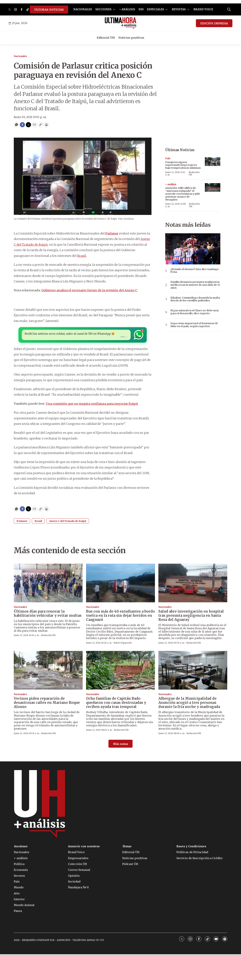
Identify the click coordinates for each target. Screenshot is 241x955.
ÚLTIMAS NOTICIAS (49, 9)
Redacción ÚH (194, 173)
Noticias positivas (131, 37)
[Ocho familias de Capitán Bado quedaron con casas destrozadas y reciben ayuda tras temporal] (120, 671)
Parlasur (22, 521)
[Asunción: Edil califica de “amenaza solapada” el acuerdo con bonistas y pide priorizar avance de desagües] (212, 187)
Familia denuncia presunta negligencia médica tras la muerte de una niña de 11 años (195, 285)
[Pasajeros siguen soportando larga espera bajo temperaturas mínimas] (212, 161)
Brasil (81, 256)
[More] (114, 9)
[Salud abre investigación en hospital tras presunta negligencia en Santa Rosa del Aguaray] (192, 583)
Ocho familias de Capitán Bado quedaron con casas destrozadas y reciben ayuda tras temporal (116, 703)
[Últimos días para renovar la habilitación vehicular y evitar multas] (48, 583)
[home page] (120, 23)
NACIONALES (82, 9)
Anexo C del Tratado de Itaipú (67, 521)
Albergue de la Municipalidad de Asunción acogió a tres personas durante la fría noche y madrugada (189, 703)
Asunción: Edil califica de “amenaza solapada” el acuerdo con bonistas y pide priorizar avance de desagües (182, 193)
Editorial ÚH (106, 37)
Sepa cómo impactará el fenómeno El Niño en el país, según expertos (193, 325)
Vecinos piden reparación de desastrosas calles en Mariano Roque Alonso (47, 703)
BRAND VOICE (203, 9)
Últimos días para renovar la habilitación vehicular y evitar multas (48, 614)
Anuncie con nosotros (84, 847)
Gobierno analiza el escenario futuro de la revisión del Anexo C (89, 290)
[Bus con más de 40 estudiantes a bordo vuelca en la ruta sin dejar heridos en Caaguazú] (120, 583)
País (167, 158)
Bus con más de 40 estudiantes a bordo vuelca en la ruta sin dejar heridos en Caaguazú (120, 616)
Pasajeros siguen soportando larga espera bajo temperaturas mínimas (183, 165)
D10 (141, 9)
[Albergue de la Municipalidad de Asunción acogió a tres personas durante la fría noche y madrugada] (192, 671)
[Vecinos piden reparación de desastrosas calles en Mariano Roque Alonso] (48, 671)
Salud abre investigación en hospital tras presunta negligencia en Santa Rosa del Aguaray (191, 616)
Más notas (120, 744)
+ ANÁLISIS (127, 9)
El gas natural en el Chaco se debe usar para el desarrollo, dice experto (194, 312)
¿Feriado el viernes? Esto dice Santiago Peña (194, 271)
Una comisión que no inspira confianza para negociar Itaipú (92, 404)
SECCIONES (103, 9)
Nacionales (20, 56)
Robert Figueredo (123, 643)
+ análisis (170, 184)
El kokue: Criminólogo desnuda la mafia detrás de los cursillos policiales (195, 299)
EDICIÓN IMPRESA (214, 23)
